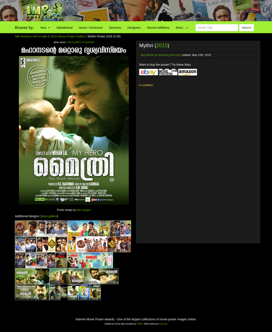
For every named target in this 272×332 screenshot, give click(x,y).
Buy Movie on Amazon (154, 55)
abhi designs (83, 210)
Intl (35, 36)
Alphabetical (64, 27)
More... (182, 27)
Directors (115, 27)
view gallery (49, 216)
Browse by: (24, 28)
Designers (134, 27)
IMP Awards (23, 36)
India (44, 36)
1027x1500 (73, 42)
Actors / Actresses (91, 27)
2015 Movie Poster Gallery (67, 36)
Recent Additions (158, 27)
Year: (45, 27)
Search (246, 27)
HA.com (175, 55)
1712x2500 (88, 42)
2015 (161, 45)
